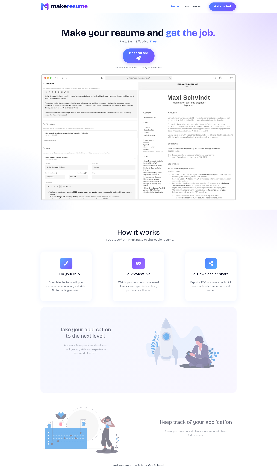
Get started (222, 6)
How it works (192, 6)
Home (176, 6)
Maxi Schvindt (156, 465)
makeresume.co (123, 465)
